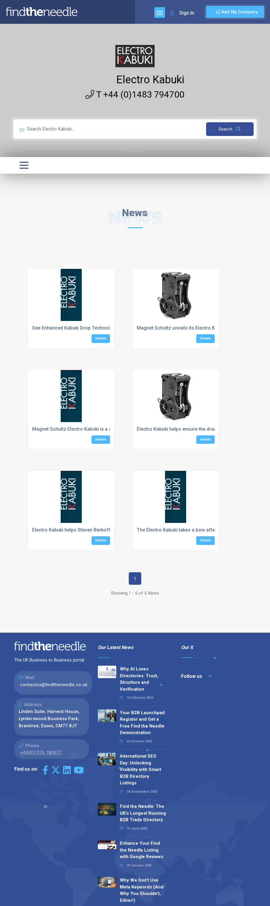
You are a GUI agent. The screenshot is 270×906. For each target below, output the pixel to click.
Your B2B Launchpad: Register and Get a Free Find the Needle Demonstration (143, 723)
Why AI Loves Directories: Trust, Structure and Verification (139, 679)
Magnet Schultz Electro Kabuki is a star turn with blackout (94, 429)
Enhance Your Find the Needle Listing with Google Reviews (141, 850)
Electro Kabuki (150, 79)
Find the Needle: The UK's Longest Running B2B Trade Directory (143, 813)
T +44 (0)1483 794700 (134, 94)
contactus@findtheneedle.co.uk (53, 684)
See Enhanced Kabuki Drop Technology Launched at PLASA (96, 328)
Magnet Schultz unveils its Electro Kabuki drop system (196, 328)
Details (100, 338)
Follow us (196, 676)
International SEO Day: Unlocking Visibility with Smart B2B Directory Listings (140, 769)
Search (230, 129)
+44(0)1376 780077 (41, 752)
